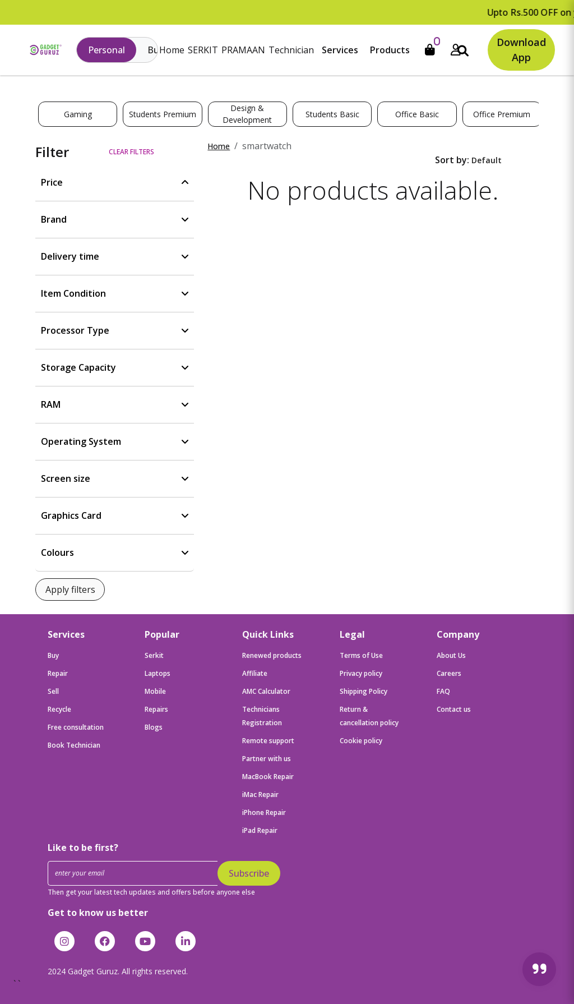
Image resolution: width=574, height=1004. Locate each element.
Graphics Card (71, 515)
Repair (58, 673)
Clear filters (131, 151)
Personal (106, 50)
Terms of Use (361, 655)
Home (171, 50)
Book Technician (74, 745)
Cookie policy (361, 740)
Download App (521, 49)
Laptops (157, 673)
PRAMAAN (243, 50)
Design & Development (247, 114)
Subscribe (249, 873)
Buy (53, 655)
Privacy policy (361, 673)
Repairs (156, 709)
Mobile (155, 691)
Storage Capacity (78, 367)
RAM (51, 404)
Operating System (81, 441)
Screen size (65, 478)
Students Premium (162, 114)
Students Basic (332, 114)
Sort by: (452, 160)
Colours (57, 552)
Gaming (78, 114)
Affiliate (254, 673)
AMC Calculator (266, 691)
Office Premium (501, 114)
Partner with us (266, 758)
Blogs (154, 727)
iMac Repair (260, 794)
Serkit (154, 655)
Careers (449, 673)
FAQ (443, 691)
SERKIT (203, 50)
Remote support (268, 740)
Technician (291, 50)
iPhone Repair (264, 812)
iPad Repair (259, 830)
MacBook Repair (268, 776)
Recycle (59, 709)
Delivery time (70, 256)
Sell (53, 691)
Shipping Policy (363, 691)
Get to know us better (98, 912)
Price (52, 182)
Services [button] (340, 50)
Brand (54, 219)
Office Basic (417, 114)
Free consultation (76, 727)
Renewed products (272, 655)
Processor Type (75, 330)
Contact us (454, 709)
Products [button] (390, 50)
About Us (451, 655)
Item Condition (73, 293)
